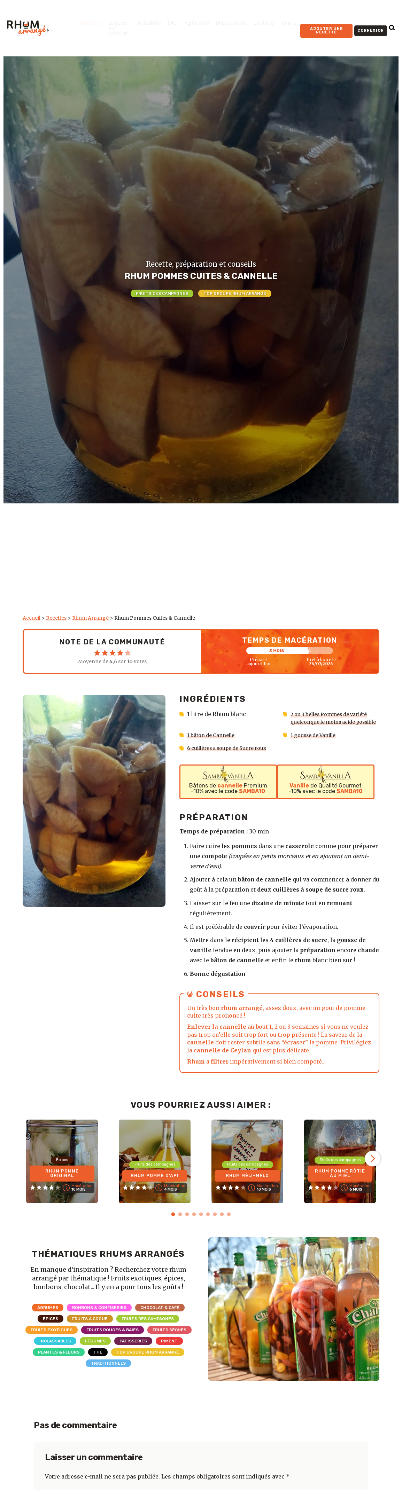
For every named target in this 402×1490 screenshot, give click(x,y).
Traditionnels (108, 1378)
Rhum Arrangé (90, 618)
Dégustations (231, 23)
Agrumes (47, 1322)
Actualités (149, 23)
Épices (50, 1334)
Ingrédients (196, 23)
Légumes (95, 1356)
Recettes (91, 23)
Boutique (264, 23)
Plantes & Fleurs (58, 1367)
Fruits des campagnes (162, 293)
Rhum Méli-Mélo (247, 1190)
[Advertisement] (201, 562)
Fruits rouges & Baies (112, 1345)
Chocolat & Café (159, 1322)
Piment (169, 1356)
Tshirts (289, 23)
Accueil (31, 618)
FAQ (172, 23)
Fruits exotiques (51, 1345)
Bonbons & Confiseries (99, 1322)
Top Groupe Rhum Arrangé (234, 293)
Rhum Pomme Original (62, 1187)
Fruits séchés (169, 1345)
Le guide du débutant (119, 28)
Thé (97, 1367)
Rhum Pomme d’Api (155, 1190)
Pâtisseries (133, 1356)
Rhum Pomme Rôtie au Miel (340, 1187)
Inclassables (55, 1356)
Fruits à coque (90, 1334)
